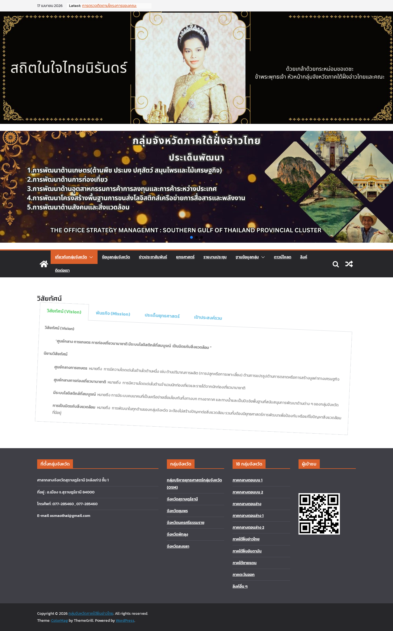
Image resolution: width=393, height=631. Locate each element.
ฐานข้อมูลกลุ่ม (247, 257)
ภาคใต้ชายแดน (245, 563)
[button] (191, 237)
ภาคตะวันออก (244, 575)
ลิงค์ (303, 257)
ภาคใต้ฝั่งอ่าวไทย (246, 539)
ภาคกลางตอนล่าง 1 (248, 516)
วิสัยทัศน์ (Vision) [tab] (66, 282)
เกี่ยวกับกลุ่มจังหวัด (71, 257)
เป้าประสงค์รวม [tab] (206, 320)
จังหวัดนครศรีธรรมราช (185, 523)
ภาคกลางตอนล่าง (247, 504)
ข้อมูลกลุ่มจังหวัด (116, 257)
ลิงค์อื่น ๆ (240, 586)
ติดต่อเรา (62, 270)
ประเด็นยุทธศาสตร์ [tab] (161, 308)
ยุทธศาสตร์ (185, 257)
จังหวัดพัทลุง (177, 534)
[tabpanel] (179, 374)
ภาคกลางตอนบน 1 (247, 480)
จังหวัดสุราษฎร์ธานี (182, 499)
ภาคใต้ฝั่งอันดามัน (247, 551)
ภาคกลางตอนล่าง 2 (248, 527)
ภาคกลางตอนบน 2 (248, 492)
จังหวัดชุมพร (177, 511)
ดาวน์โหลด (282, 257)
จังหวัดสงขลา (178, 546)
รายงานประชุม (215, 257)
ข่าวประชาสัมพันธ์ (153, 257)
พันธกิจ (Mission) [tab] (114, 295)
